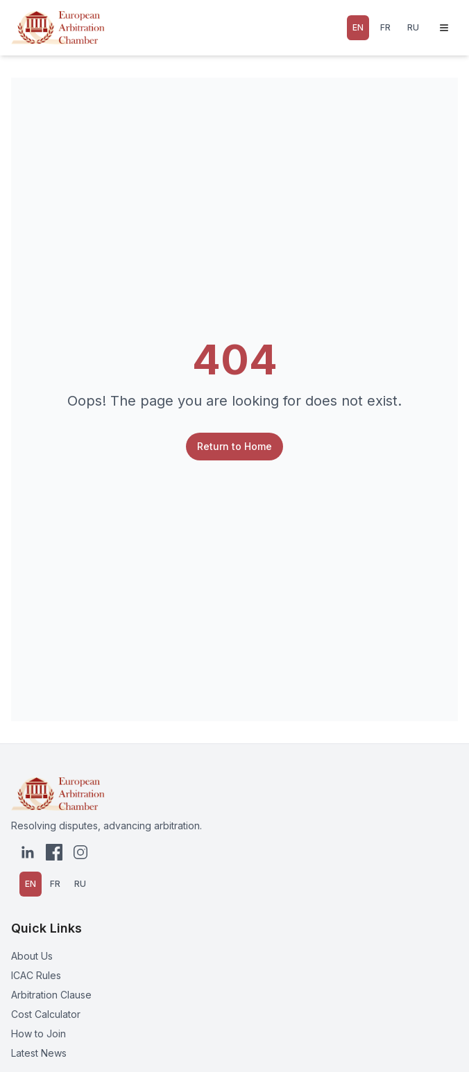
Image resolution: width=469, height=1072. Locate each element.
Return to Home (234, 446)
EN (358, 27)
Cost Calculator (45, 1014)
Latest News (39, 1053)
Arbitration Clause (51, 995)
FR (385, 27)
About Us (32, 956)
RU (413, 27)
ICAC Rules (36, 975)
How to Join (38, 1033)
